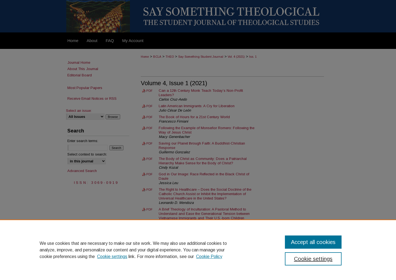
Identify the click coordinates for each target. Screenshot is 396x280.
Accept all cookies (313, 242)
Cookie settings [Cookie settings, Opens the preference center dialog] (313, 259)
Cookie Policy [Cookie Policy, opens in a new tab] (209, 256)
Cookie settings (112, 256)
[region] (198, 250)
